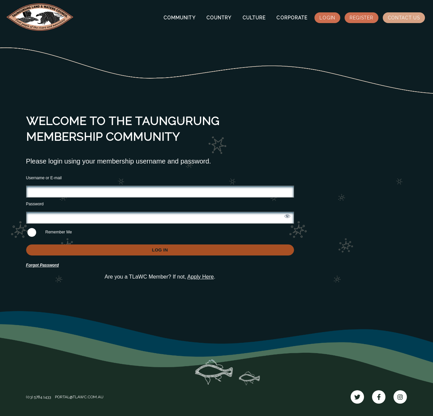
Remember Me (49, 232)
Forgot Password (42, 265)
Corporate (291, 17)
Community (179, 17)
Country (219, 17)
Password (35, 204)
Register (361, 17)
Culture (254, 17)
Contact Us (404, 17)
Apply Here (200, 277)
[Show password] (287, 216)
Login (327, 17)
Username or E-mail (44, 178)
